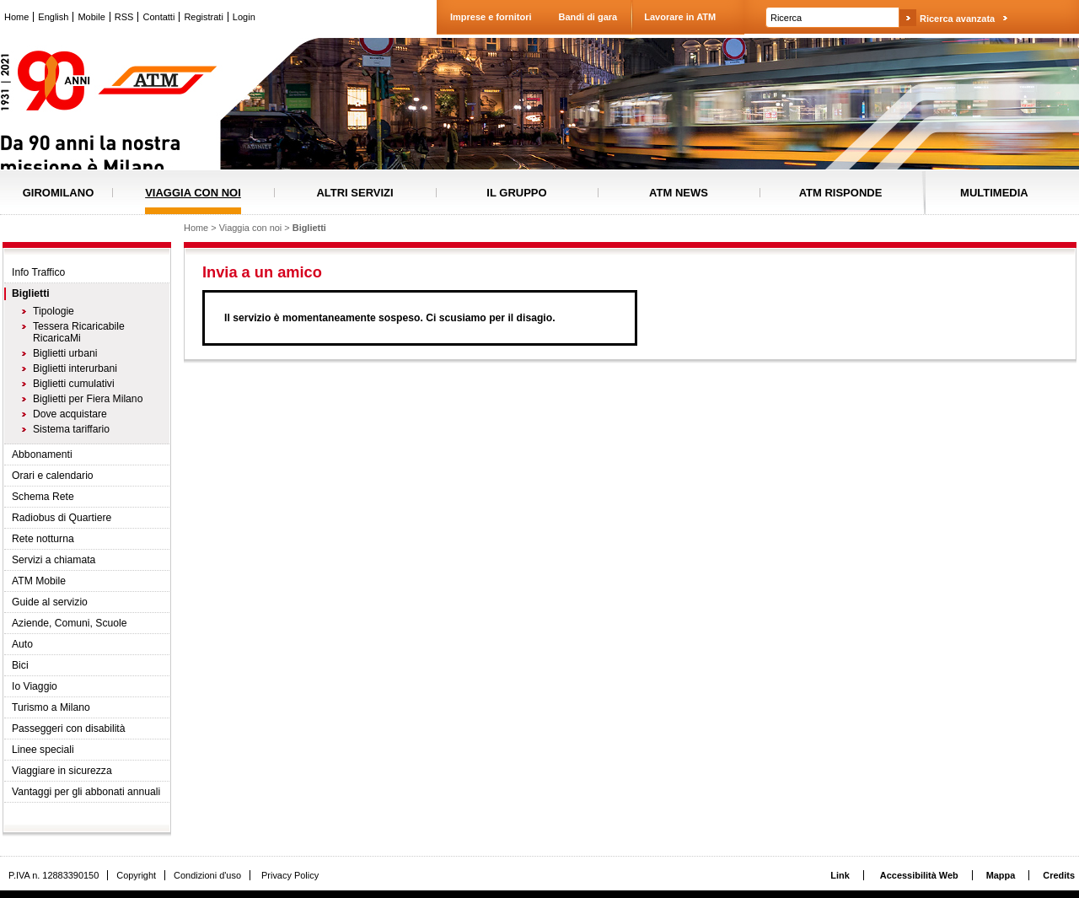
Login (244, 17)
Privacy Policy (290, 875)
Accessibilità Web (919, 875)
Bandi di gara (588, 17)
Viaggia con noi (250, 228)
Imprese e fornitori (491, 17)
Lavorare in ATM (680, 17)
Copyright (136, 875)
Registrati (203, 17)
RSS (124, 17)
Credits (1059, 875)
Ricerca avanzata (957, 18)
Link (839, 875)
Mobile (91, 17)
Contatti (158, 17)
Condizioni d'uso (207, 875)
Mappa (1001, 875)
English (53, 17)
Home (16, 17)
